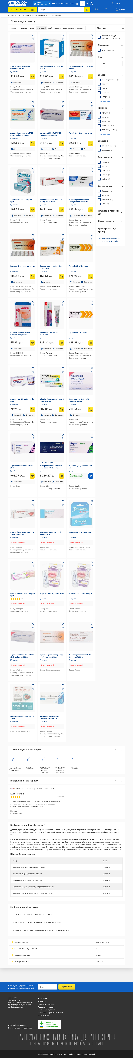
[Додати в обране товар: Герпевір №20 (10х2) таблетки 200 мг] (91, 35)
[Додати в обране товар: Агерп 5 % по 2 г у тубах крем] (91, 562)
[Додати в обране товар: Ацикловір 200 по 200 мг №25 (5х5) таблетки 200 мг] (33, 623)
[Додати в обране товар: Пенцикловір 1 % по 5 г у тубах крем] (33, 562)
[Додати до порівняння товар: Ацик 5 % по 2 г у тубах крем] (91, 105)
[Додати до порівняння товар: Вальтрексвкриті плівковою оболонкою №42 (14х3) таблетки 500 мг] (62, 438)
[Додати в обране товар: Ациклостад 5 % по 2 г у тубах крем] (33, 368)
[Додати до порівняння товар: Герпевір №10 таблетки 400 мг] (33, 238)
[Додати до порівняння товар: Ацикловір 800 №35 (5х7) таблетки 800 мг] (91, 371)
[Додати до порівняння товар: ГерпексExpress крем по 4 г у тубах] (33, 688)
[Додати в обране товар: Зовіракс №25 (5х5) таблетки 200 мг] (62, 35)
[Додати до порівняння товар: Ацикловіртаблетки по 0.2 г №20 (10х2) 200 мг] (91, 627)
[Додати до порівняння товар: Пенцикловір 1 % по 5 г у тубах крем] (33, 566)
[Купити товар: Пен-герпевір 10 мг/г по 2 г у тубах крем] (61, 276)
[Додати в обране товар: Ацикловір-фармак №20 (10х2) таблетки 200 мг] (62, 685)
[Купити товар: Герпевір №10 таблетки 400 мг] (32, 276)
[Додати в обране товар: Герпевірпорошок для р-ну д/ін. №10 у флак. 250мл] (62, 623)
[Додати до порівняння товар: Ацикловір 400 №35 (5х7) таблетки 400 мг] (33, 39)
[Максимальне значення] (116, 63)
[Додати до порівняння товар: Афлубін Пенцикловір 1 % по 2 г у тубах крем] (62, 371)
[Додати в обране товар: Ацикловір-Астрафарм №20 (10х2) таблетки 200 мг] (33, 102)
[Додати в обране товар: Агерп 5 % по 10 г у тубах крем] (62, 562)
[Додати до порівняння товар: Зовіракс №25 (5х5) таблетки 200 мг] (62, 39)
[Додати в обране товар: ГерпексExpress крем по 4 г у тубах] (33, 685)
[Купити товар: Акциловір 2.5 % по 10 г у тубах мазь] (61, 343)
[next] (122, 749)
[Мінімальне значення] (104, 63)
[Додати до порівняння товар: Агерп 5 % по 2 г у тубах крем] (91, 566)
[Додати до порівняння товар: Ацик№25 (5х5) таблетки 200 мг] (91, 438)
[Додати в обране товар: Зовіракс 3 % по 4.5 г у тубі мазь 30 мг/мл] (62, 501)
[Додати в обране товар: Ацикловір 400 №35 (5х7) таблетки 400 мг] (33, 35)
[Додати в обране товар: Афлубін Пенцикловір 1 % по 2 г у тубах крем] (62, 368)
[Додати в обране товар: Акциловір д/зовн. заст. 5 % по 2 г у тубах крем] (62, 168)
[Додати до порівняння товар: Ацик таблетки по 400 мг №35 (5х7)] (33, 438)
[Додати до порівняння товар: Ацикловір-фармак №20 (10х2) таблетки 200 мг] (62, 688)
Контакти (42, 1001)
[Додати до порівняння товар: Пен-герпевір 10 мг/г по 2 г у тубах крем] (62, 238)
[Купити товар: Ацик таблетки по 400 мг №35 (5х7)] (32, 476)
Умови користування (46, 1010)
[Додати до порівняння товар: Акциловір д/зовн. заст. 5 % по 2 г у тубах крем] (62, 172)
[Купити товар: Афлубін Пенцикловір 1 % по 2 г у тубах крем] (61, 409)
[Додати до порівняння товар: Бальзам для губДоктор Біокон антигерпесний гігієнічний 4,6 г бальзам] (33, 305)
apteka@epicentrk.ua (15, 1007)
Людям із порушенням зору (65, 3)
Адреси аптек (43, 1015)
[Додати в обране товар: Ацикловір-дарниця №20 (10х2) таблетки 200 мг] (91, 168)
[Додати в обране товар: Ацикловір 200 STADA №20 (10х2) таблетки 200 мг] (62, 102)
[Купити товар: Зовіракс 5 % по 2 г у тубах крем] (32, 209)
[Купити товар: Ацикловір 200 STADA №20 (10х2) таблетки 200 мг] (61, 143)
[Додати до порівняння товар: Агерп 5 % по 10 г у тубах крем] (62, 566)
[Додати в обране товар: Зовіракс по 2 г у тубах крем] (91, 501)
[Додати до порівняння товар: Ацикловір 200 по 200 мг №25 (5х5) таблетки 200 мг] (33, 627)
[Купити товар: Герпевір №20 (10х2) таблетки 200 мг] (90, 76)
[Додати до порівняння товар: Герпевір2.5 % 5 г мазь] (91, 305)
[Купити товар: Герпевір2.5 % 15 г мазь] (90, 276)
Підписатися (67, 987)
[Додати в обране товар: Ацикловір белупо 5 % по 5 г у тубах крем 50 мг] (33, 501)
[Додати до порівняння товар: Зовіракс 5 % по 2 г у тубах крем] (33, 172)
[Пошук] (87, 9)
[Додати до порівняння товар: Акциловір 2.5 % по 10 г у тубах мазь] (62, 305)
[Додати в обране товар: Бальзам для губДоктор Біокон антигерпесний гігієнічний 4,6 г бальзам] (33, 301)
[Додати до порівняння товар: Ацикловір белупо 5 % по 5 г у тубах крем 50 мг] (33, 504)
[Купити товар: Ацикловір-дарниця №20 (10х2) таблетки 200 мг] (90, 209)
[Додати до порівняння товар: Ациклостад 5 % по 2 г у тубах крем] (33, 371)
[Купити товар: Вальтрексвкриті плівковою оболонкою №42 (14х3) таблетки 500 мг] (61, 476)
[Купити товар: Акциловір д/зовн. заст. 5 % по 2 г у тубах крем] (61, 209)
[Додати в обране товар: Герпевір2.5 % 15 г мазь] (91, 235)
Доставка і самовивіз (46, 1004)
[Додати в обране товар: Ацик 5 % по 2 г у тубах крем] (91, 102)
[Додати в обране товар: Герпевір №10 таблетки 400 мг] (33, 235)
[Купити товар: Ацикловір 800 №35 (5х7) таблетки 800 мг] (90, 409)
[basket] (120, 9)
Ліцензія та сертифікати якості (50, 1013)
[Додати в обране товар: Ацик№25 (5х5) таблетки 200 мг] (91, 434)
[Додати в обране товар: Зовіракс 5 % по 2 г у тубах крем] (33, 168)
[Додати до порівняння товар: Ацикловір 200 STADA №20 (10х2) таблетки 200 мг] (62, 105)
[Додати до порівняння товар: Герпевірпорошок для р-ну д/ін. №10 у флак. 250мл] (62, 627)
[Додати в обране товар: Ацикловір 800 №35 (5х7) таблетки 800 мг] (91, 368)
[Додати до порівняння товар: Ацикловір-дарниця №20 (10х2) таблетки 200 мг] (91, 172)
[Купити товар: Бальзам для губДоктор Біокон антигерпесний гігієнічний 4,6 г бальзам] (32, 343)
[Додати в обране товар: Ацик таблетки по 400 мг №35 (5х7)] (33, 434)
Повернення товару (46, 1007)
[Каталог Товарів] (22, 9)
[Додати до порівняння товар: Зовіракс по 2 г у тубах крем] (91, 504)
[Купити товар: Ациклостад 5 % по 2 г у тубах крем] (32, 409)
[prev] (116, 749)
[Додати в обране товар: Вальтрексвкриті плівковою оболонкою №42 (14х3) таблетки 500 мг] (62, 434)
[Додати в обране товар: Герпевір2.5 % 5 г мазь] (91, 301)
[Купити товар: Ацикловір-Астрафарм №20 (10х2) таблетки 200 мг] (32, 143)
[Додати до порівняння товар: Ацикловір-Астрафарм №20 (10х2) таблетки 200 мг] (33, 105)
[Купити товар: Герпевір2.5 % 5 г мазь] (90, 343)
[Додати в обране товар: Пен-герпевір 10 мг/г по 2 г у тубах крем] (62, 235)
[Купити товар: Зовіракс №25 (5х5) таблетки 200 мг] (61, 76)
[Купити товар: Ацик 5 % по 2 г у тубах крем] (90, 143)
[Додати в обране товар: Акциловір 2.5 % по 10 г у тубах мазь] (62, 301)
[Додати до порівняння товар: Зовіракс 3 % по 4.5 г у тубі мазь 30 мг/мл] (62, 504)
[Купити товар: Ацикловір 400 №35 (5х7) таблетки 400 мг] (32, 76)
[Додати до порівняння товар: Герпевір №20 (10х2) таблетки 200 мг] (91, 39)
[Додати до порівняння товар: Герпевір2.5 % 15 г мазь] (91, 238)
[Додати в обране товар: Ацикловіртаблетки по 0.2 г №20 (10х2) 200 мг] (91, 623)
